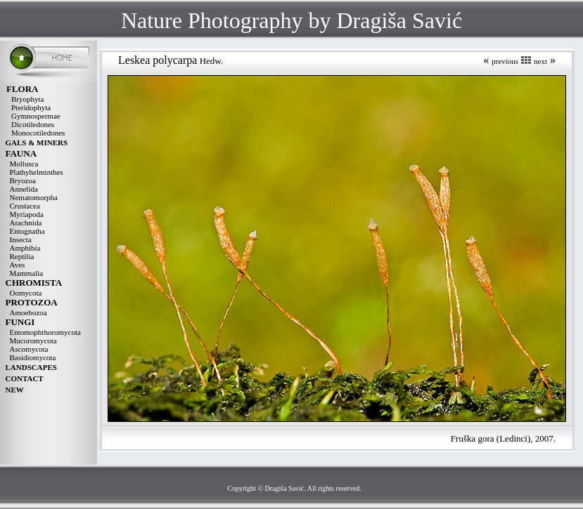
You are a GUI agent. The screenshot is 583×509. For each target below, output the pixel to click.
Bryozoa (23, 180)
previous (505, 61)
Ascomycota (29, 349)
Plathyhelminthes (36, 172)
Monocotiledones (38, 132)
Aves (17, 264)
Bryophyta (27, 99)
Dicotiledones (32, 124)
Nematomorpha (34, 197)
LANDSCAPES (31, 367)
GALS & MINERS (37, 142)
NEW (15, 389)
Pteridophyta (31, 107)
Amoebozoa (28, 312)
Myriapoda (27, 214)
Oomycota (26, 293)
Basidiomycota (33, 357)
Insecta (21, 239)
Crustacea (25, 205)
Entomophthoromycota (45, 332)
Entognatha (27, 231)
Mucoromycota (33, 340)
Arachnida (26, 222)
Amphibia (25, 248)
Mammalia (27, 273)
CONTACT (25, 378)
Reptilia (22, 256)
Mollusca (24, 163)
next (540, 61)
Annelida (24, 189)
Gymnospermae (35, 116)
